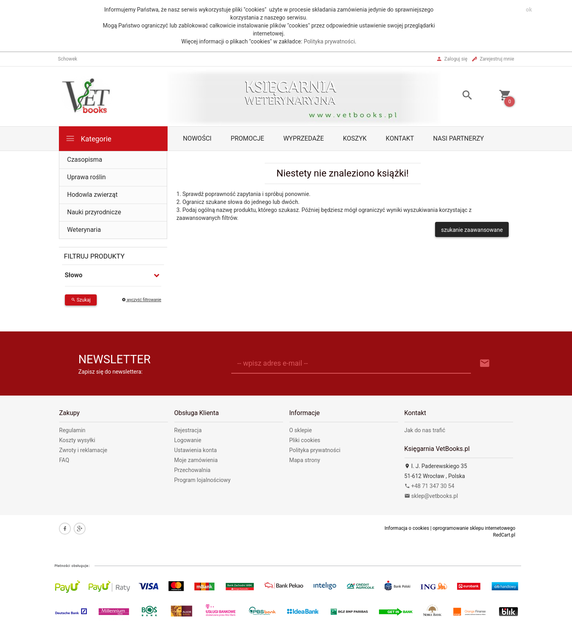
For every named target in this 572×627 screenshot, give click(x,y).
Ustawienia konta (195, 450)
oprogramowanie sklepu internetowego (474, 528)
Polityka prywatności (329, 41)
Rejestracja (188, 430)
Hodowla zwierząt (92, 194)
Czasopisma (84, 159)
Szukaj (81, 300)
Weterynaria (84, 229)
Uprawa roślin (86, 177)
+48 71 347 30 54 (429, 486)
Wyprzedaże (303, 138)
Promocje (247, 138)
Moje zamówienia (196, 460)
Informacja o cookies (407, 528)
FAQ (64, 460)
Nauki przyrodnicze (94, 212)
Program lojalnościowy (202, 480)
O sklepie (300, 430)
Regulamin (72, 430)
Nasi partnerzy (458, 138)
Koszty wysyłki (77, 440)
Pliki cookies (304, 440)
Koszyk (355, 138)
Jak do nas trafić (424, 430)
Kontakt (400, 138)
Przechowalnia (192, 470)
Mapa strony (304, 460)
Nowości (197, 138)
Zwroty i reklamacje (83, 450)
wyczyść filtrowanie (141, 300)
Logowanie (187, 440)
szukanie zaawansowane (472, 230)
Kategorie (88, 138)
